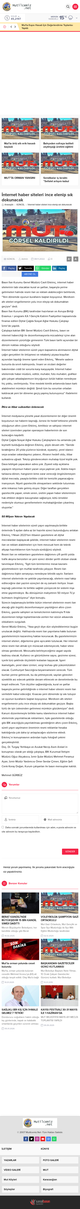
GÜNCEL (20, 204)
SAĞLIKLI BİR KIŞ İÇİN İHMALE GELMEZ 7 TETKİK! (20, 1011)
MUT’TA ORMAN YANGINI (19, 178)
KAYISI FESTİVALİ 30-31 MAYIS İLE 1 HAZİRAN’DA (59, 1011)
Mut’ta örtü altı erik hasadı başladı (19, 145)
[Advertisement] (40, 73)
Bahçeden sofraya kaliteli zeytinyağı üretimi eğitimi (58, 145)
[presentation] (24, 841)
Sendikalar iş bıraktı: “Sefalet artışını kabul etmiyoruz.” (56, 181)
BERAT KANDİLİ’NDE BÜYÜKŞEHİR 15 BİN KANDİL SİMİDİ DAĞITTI (19, 920)
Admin (25, 259)
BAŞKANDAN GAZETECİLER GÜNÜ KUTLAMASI (57, 965)
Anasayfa (7, 204)
